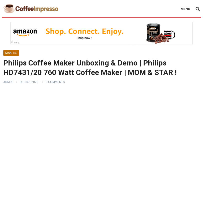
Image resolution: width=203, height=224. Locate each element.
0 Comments (55, 82)
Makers (11, 53)
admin (8, 82)
